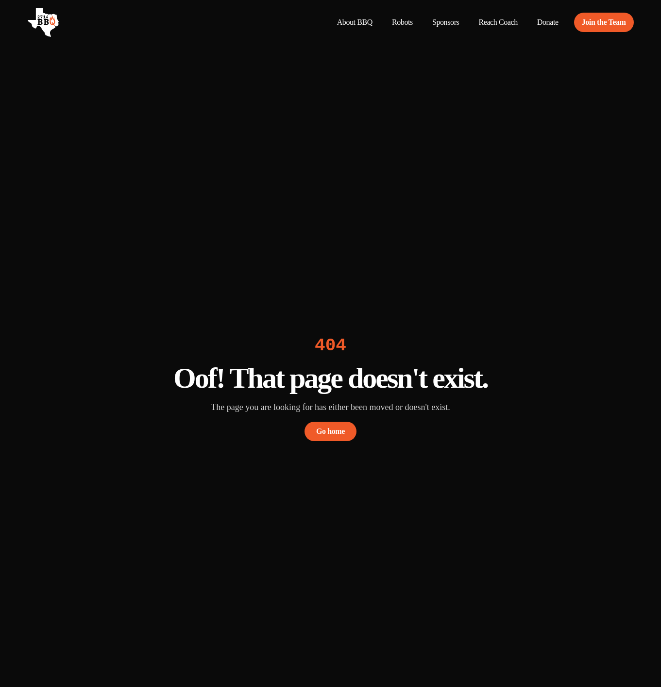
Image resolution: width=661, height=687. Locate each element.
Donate (548, 22)
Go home (330, 431)
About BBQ (355, 22)
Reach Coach (497, 22)
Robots (402, 22)
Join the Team (604, 22)
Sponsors (445, 22)
